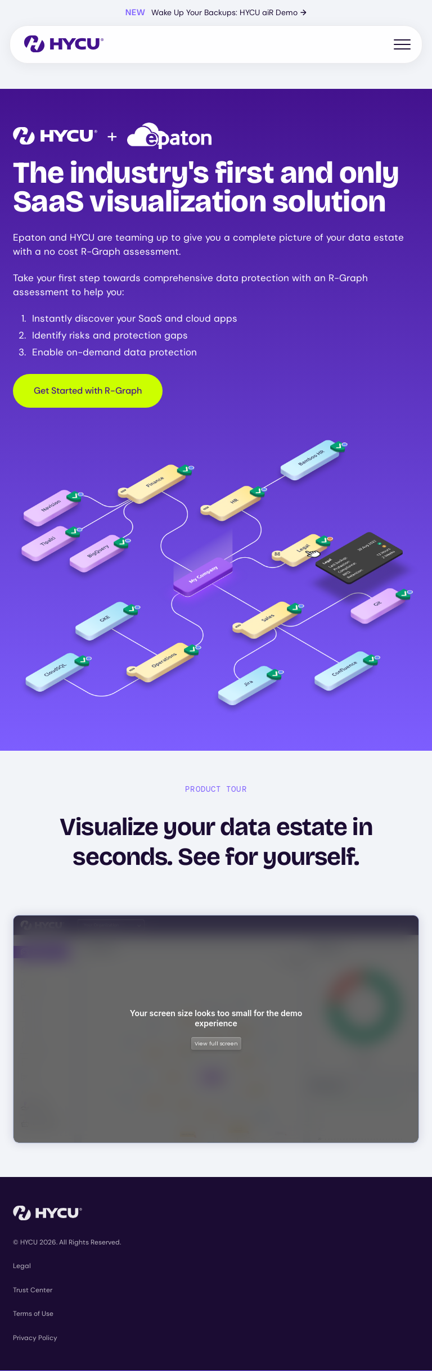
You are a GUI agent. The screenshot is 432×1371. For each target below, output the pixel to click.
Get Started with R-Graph (88, 390)
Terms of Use (33, 1313)
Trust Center (32, 1290)
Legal (22, 1265)
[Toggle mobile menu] (402, 45)
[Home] (63, 44)
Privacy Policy (35, 1337)
